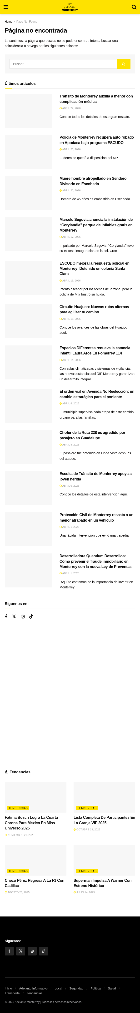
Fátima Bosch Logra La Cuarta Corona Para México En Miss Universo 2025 (31, 822)
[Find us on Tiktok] (31, 617)
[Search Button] (134, 7)
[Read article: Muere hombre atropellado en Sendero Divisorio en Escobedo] (28, 193)
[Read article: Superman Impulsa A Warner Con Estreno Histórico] (104, 860)
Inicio (8, 988)
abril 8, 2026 (69, 403)
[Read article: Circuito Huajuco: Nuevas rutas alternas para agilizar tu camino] (28, 321)
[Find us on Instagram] (23, 617)
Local (58, 988)
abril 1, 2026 (69, 526)
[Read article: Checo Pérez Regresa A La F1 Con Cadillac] (35, 860)
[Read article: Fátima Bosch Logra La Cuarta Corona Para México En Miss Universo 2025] (35, 797)
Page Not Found (26, 21)
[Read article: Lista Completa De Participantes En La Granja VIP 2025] (104, 797)
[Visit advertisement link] (70, 695)
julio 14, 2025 (84, 892)
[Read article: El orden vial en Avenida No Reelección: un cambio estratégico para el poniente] (28, 406)
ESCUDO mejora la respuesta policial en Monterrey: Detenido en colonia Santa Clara (95, 268)
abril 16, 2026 (70, 280)
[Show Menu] (6, 7)
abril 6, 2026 (69, 485)
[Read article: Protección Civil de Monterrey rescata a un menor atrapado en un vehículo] (28, 529)
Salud (112, 988)
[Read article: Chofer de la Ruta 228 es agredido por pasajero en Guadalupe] (28, 447)
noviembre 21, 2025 (19, 835)
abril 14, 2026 (70, 360)
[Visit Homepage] (69, 7)
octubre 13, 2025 (87, 829)
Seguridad (76, 988)
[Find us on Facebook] (6, 617)
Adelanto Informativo (33, 988)
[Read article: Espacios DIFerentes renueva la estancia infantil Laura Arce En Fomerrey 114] (28, 362)
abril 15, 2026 (70, 318)
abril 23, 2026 (70, 149)
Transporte (12, 993)
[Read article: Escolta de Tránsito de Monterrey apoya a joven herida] (28, 488)
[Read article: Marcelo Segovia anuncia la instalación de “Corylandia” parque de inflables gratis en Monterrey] (28, 234)
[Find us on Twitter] (14, 617)
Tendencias (18, 808)
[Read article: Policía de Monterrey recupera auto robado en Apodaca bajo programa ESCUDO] (28, 152)
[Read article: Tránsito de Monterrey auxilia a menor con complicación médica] (28, 111)
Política (95, 988)
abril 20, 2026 (70, 190)
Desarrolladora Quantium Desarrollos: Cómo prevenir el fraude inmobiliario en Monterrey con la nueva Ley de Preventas (95, 561)
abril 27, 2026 (70, 108)
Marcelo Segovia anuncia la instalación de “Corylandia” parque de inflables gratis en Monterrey (96, 225)
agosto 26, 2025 (17, 892)
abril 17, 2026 (70, 236)
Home (8, 21)
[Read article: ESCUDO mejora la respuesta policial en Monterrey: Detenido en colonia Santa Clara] (28, 278)
